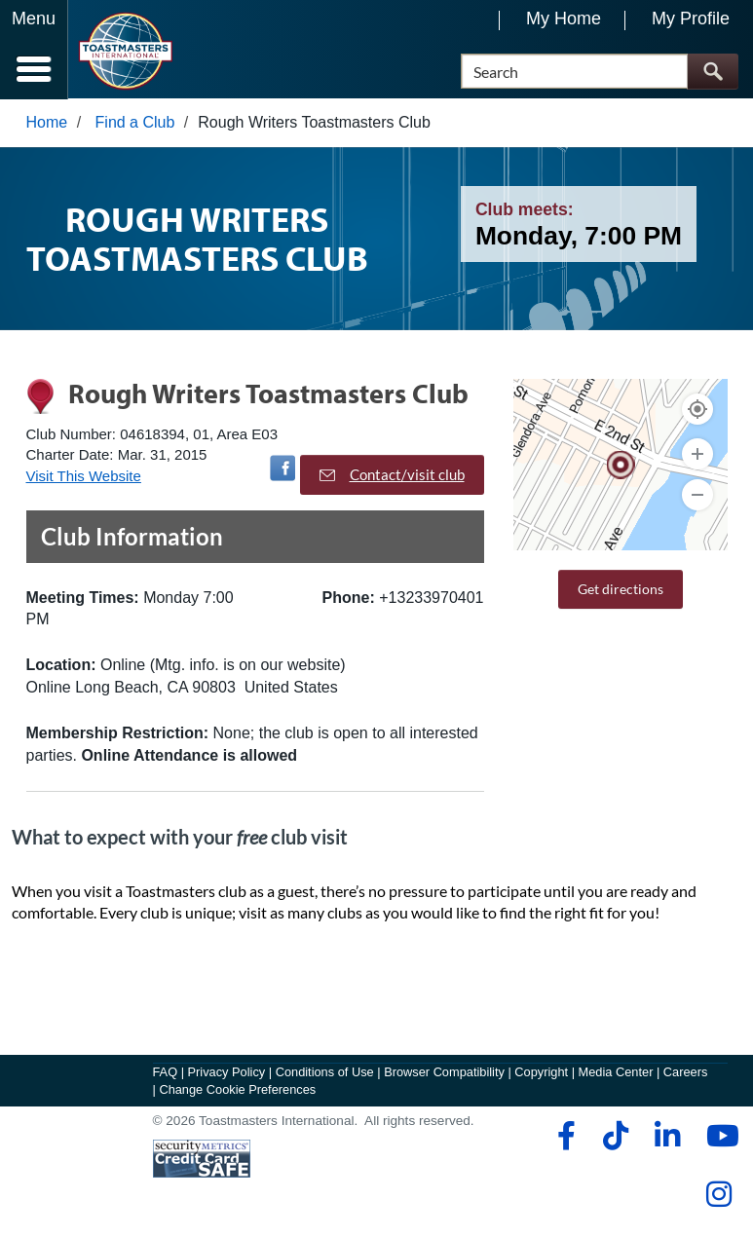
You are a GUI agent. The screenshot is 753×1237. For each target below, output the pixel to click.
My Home (563, 18)
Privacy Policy (227, 1073)
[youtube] (718, 1136)
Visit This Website (83, 477)
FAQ (165, 1073)
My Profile (691, 18)
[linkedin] (667, 1136)
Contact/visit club (392, 475)
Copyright (541, 1073)
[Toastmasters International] (125, 51)
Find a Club (135, 123)
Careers (685, 1073)
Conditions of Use (325, 1073)
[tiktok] (615, 1136)
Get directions (620, 589)
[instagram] (718, 1195)
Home (47, 123)
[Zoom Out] (697, 495)
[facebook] (563, 1136)
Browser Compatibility (444, 1073)
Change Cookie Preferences (237, 1090)
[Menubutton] (34, 49)
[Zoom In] (697, 454)
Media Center (616, 1073)
